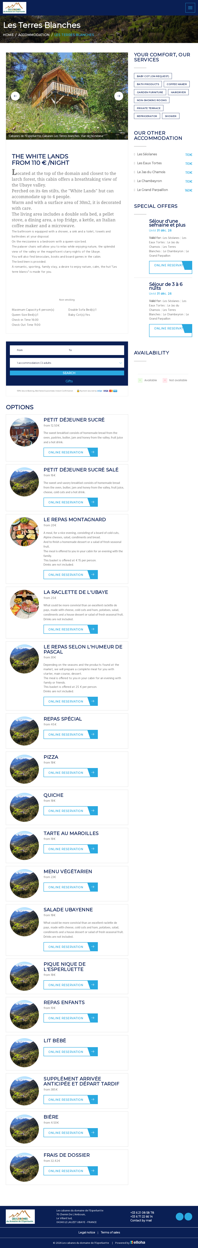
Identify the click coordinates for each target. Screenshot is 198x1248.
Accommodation (34, 35)
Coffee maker (177, 84)
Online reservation (71, 452)
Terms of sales (110, 1232)
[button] (15, 96)
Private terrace (149, 108)
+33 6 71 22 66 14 (139, 1216)
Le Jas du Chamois (151, 172)
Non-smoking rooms (152, 100)
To (70, 350)
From (20, 350)
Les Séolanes (147, 154)
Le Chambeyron (149, 181)
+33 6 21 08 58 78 (140, 1212)
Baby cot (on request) (153, 76)
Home (8, 35)
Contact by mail (139, 1220)
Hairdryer (178, 92)
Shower (171, 116)
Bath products (148, 84)
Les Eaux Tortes (149, 163)
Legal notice (86, 1232)
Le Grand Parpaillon (152, 190)
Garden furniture (150, 92)
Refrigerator (147, 116)
